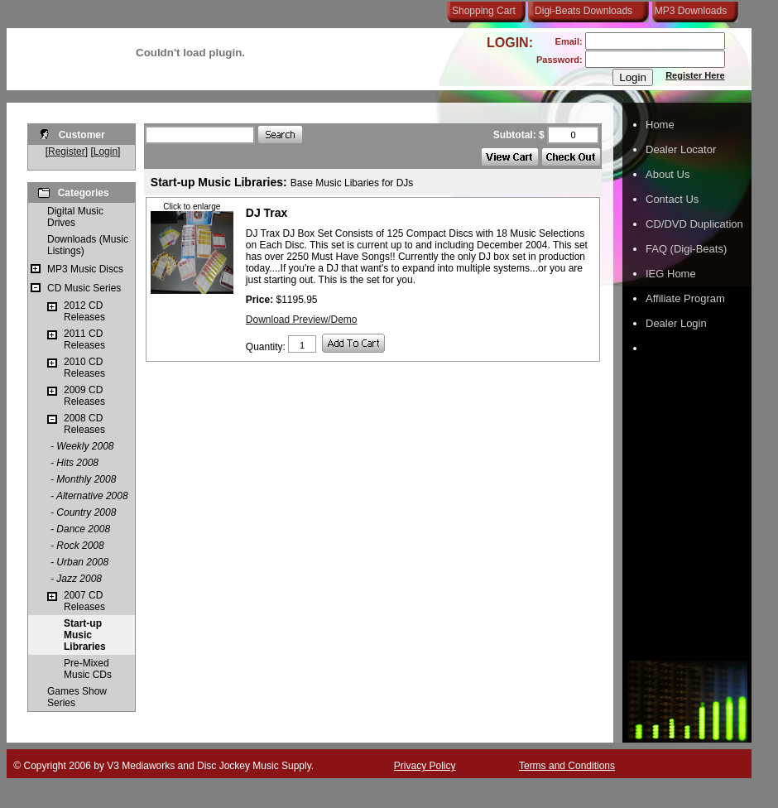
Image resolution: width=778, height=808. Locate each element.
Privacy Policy (425, 766)
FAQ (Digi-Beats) (686, 249)
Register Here (695, 75)
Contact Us (672, 199)
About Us (667, 174)
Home (660, 124)
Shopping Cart (484, 11)
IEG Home (671, 273)
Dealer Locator (681, 149)
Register (66, 151)
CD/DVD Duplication (694, 224)
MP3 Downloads (688, 11)
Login (106, 151)
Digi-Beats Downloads (583, 11)
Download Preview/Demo (302, 319)
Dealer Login (676, 323)
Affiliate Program (685, 298)
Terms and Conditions (567, 766)
